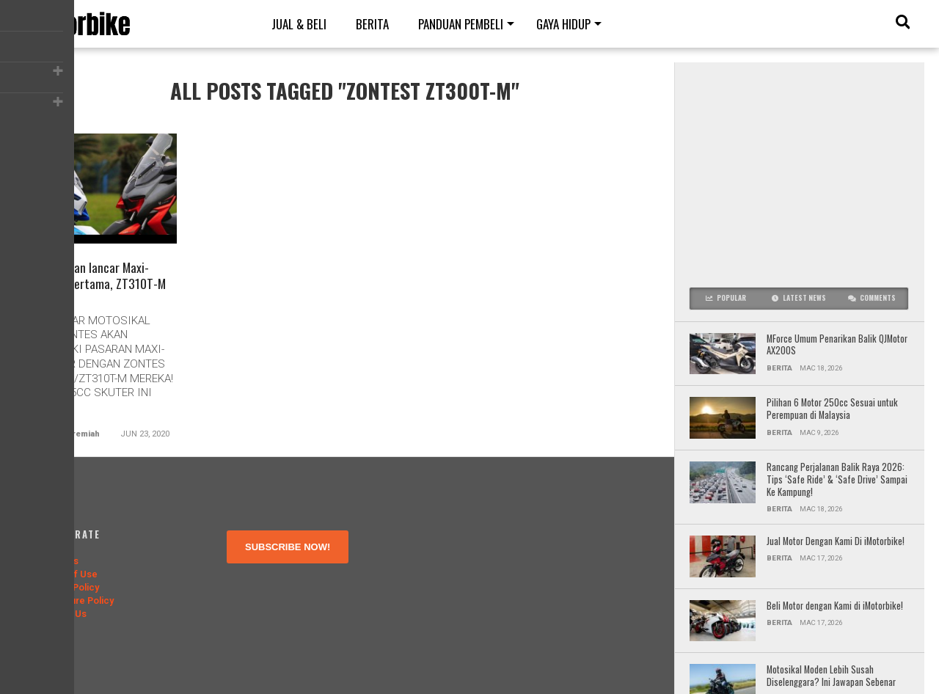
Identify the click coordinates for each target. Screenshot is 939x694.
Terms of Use (68, 574)
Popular (726, 298)
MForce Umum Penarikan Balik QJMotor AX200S (837, 345)
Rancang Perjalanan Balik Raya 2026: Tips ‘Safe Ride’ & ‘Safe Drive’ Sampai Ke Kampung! (837, 479)
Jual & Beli (298, 24)
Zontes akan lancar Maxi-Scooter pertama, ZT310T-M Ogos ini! (99, 286)
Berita (372, 24)
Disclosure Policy (76, 600)
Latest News (799, 298)
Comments (872, 298)
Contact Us (62, 613)
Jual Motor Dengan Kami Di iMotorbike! (836, 542)
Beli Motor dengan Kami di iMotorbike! (836, 606)
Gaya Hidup (563, 24)
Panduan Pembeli (460, 24)
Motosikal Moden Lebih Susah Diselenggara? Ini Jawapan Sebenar (831, 676)
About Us (58, 560)
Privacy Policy (68, 587)
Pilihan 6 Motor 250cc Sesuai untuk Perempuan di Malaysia (832, 409)
